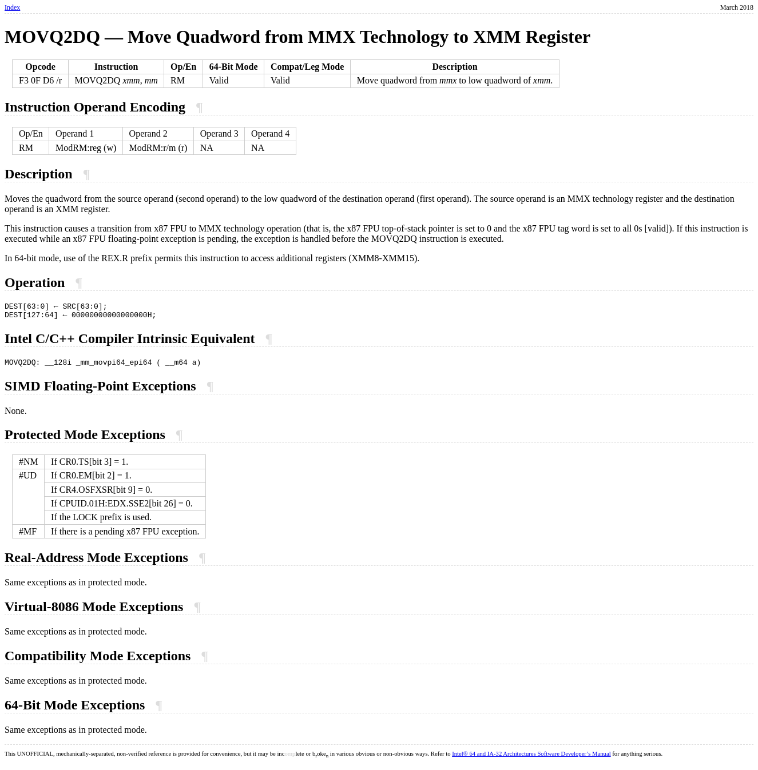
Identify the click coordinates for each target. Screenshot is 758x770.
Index (12, 7)
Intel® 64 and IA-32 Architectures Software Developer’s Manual (531, 759)
